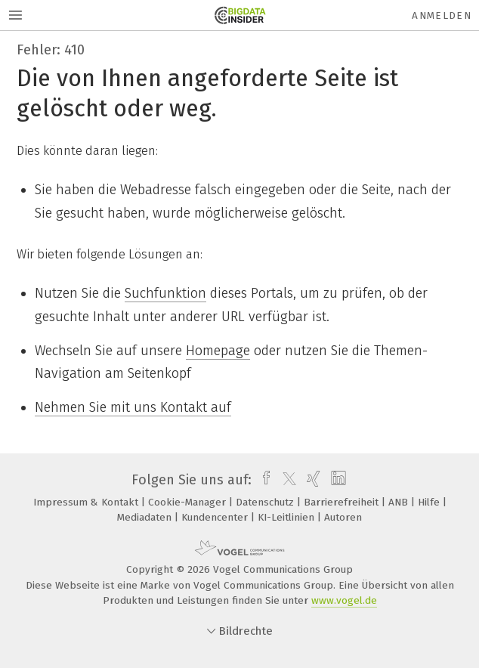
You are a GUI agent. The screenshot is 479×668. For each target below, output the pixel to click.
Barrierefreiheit (343, 502)
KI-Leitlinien (287, 517)
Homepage (218, 350)
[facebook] (262, 480)
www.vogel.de (344, 600)
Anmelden (441, 15)
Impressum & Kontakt (87, 502)
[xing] (311, 480)
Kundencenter (216, 517)
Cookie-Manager (188, 502)
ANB (399, 502)
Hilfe (430, 502)
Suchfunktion (165, 293)
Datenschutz (266, 502)
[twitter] (285, 480)
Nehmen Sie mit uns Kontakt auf (133, 407)
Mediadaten (146, 517)
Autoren (343, 517)
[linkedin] (337, 480)
